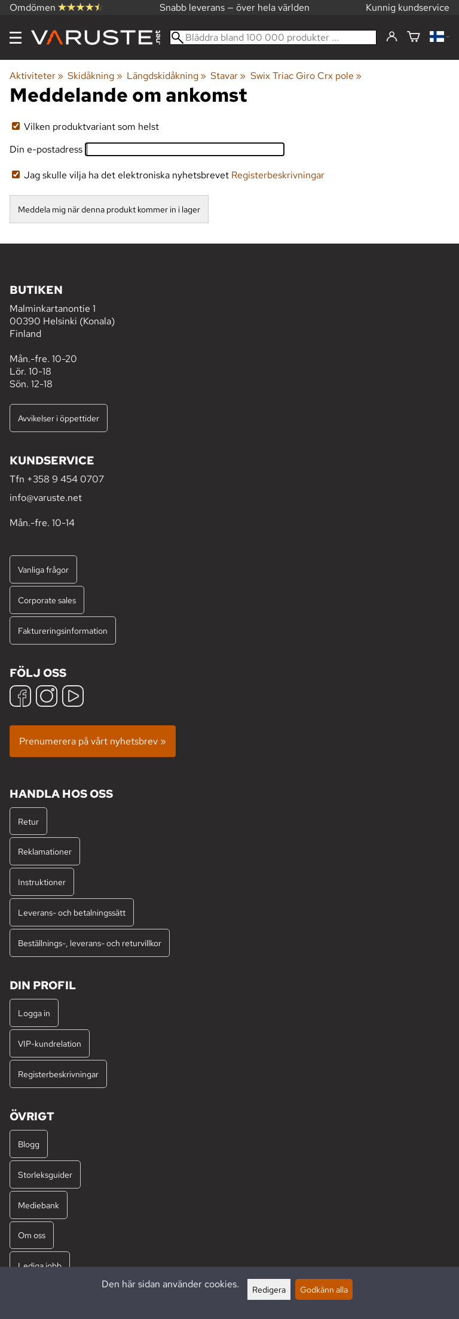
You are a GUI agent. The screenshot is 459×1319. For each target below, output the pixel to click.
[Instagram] (46, 697)
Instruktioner (42, 882)
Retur (28, 821)
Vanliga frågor (43, 569)
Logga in (34, 1013)
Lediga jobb (40, 1265)
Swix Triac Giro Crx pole (306, 75)
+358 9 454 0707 (65, 479)
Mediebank (38, 1205)
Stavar (228, 75)
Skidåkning (95, 75)
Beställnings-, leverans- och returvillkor (89, 943)
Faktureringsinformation (63, 630)
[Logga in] (391, 37)
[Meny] (16, 38)
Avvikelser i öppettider (58, 418)
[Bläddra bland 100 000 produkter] (273, 37)
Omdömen (56, 7)
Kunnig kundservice (407, 7)
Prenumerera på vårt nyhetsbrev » (92, 741)
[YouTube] (73, 697)
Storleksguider (45, 1174)
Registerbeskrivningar (278, 175)
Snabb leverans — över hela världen (235, 7)
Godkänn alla (324, 1289)
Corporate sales (47, 600)
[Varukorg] (413, 37)
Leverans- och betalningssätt (72, 912)
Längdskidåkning (166, 75)
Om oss (31, 1235)
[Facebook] (20, 697)
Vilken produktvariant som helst (85, 126)
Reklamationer (45, 851)
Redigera (269, 1289)
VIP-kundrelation (49, 1043)
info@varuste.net (46, 497)
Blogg (28, 1144)
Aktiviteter (36, 75)
